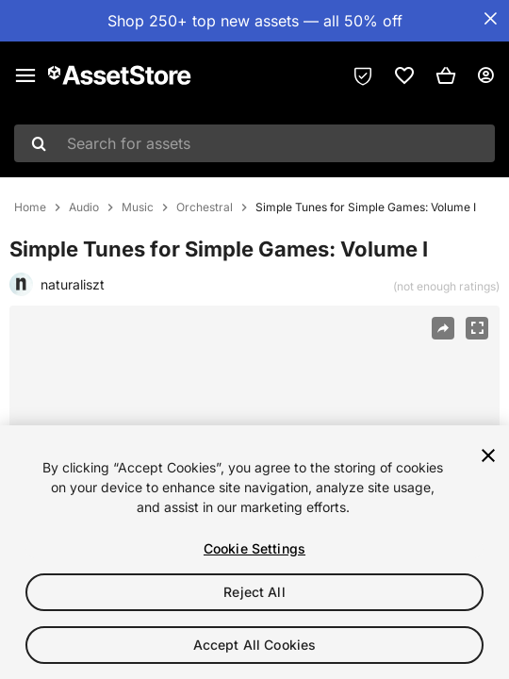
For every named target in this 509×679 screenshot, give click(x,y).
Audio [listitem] (84, 207)
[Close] (488, 455)
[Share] (443, 328)
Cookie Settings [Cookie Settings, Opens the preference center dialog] (254, 548)
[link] (404, 75)
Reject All (254, 592)
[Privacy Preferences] (363, 75)
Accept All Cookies (255, 645)
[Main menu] (25, 75)
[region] (254, 552)
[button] (446, 75)
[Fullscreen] (477, 328)
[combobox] (254, 143)
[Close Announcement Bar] (490, 18)
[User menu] (485, 75)
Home (30, 207)
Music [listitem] (138, 207)
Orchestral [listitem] (204, 207)
